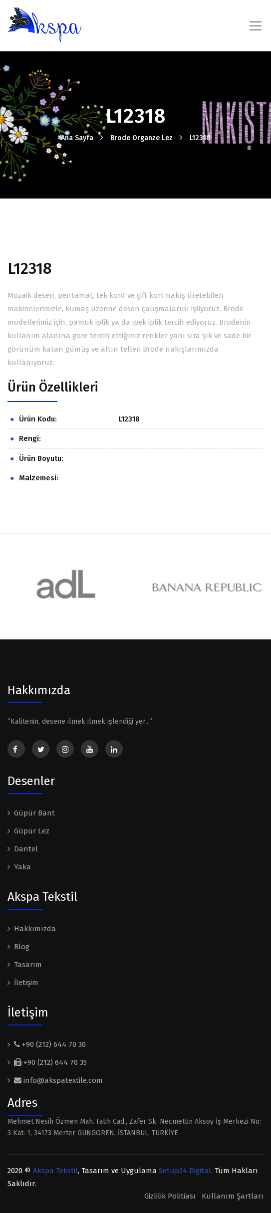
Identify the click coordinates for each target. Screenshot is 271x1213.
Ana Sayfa (77, 138)
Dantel (26, 848)
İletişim (26, 982)
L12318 (200, 138)
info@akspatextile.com (58, 1080)
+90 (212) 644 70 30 (50, 1044)
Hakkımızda (35, 928)
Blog (21, 946)
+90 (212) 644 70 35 (50, 1062)
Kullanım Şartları (233, 1196)
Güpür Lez (31, 830)
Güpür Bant (34, 813)
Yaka (22, 866)
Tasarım (28, 964)
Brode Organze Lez (141, 138)
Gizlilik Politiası (170, 1196)
